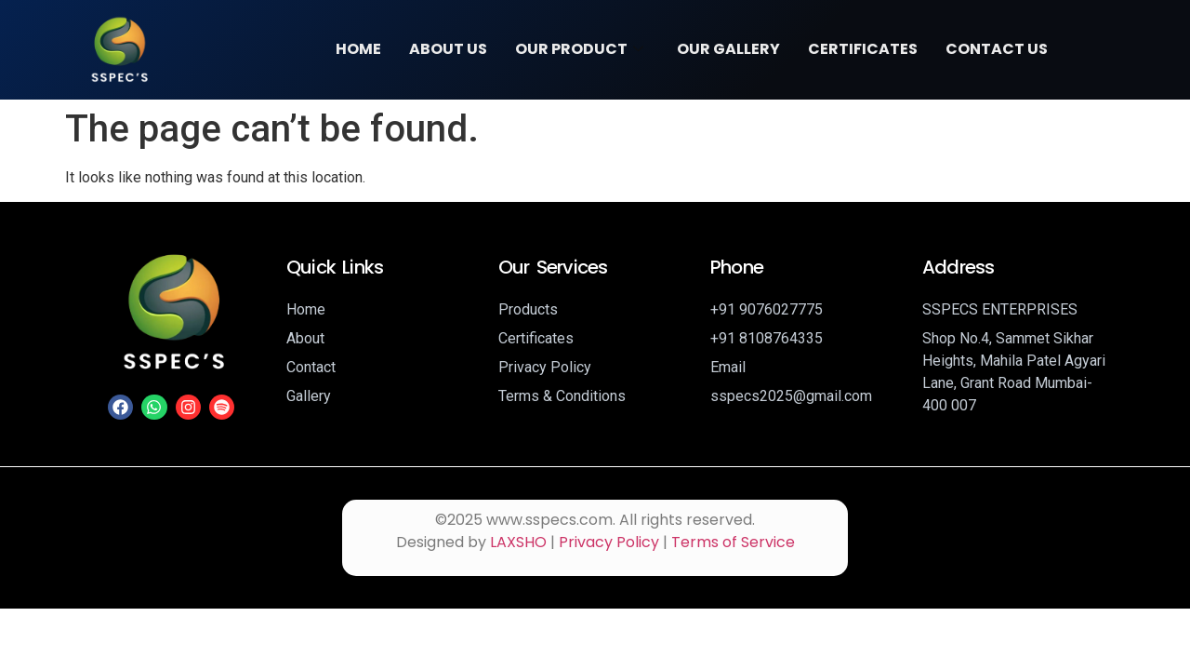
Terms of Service (733, 542)
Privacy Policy (609, 542)
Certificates (863, 49)
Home (358, 49)
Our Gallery (728, 49)
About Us (448, 49)
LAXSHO (518, 542)
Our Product (579, 49)
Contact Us (996, 49)
